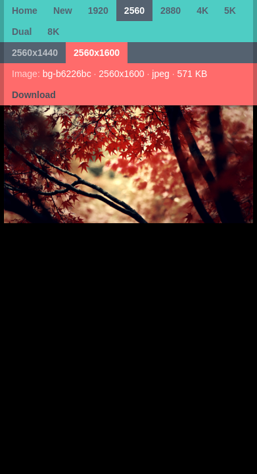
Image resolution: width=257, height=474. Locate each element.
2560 (134, 10)
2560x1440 (35, 52)
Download (34, 95)
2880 (170, 10)
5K (230, 10)
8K (53, 31)
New (62, 10)
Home (24, 10)
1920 (98, 10)
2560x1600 (97, 52)
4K (202, 10)
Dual (22, 31)
